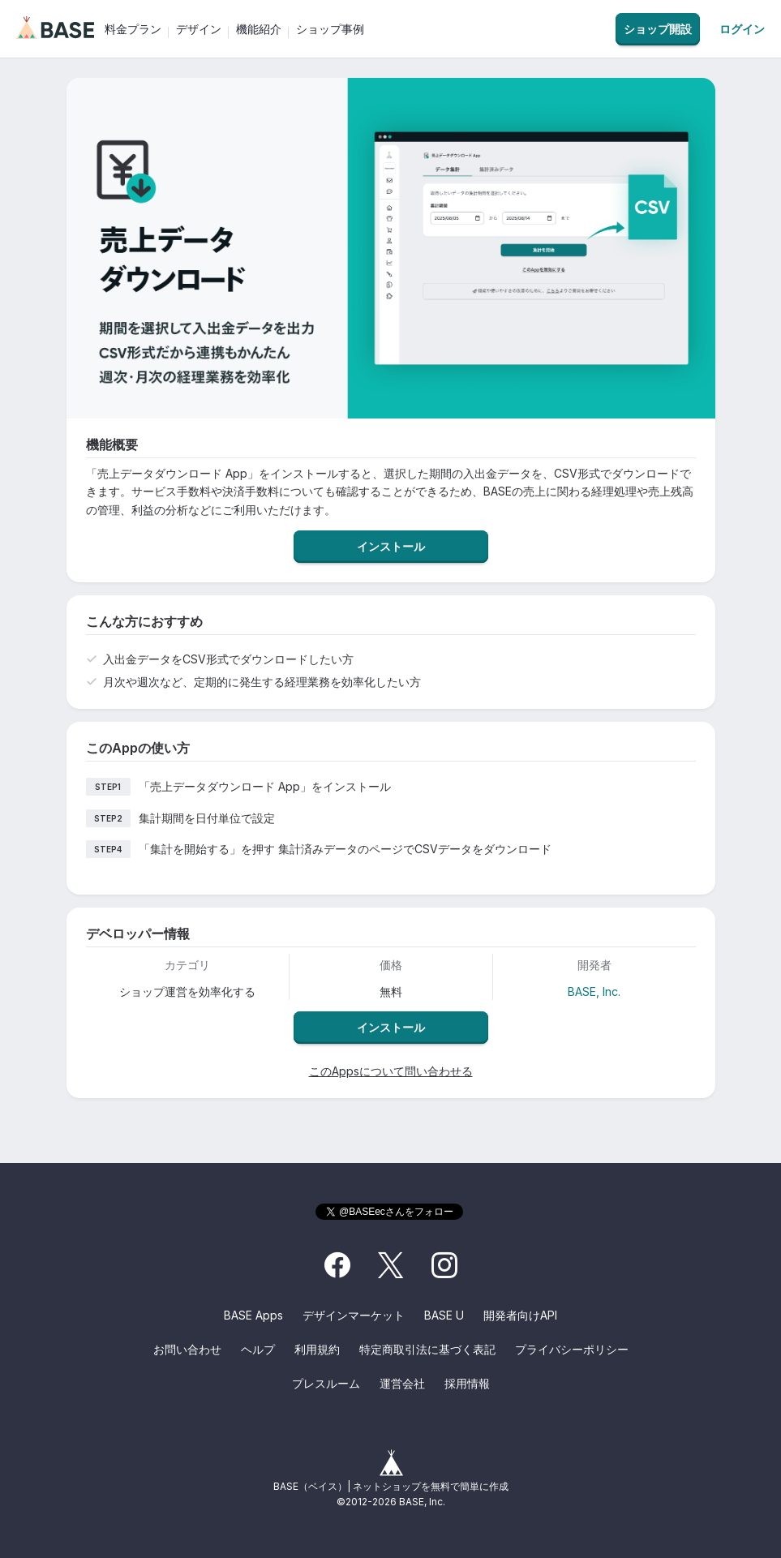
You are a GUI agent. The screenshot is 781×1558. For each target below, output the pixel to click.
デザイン (198, 29)
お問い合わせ (187, 1349)
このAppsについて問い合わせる (391, 1071)
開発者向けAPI (520, 1315)
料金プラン (133, 29)
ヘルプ (258, 1349)
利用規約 (317, 1349)
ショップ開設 (658, 29)
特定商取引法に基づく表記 (427, 1349)
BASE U (444, 1315)
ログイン (742, 29)
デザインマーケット (354, 1315)
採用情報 (467, 1383)
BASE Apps (253, 1315)
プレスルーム (326, 1383)
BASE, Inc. (594, 991)
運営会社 (402, 1383)
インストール (391, 546)
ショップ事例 (330, 29)
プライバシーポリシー (572, 1349)
